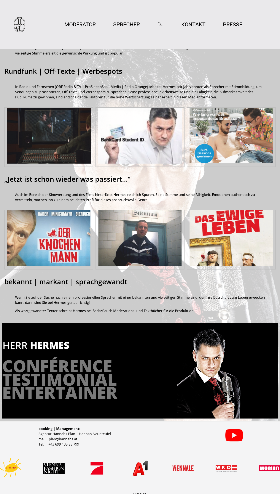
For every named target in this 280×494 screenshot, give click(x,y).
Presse (232, 24)
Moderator (80, 24)
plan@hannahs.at (63, 437)
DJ (160, 24)
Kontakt (193, 24)
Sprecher (126, 24)
